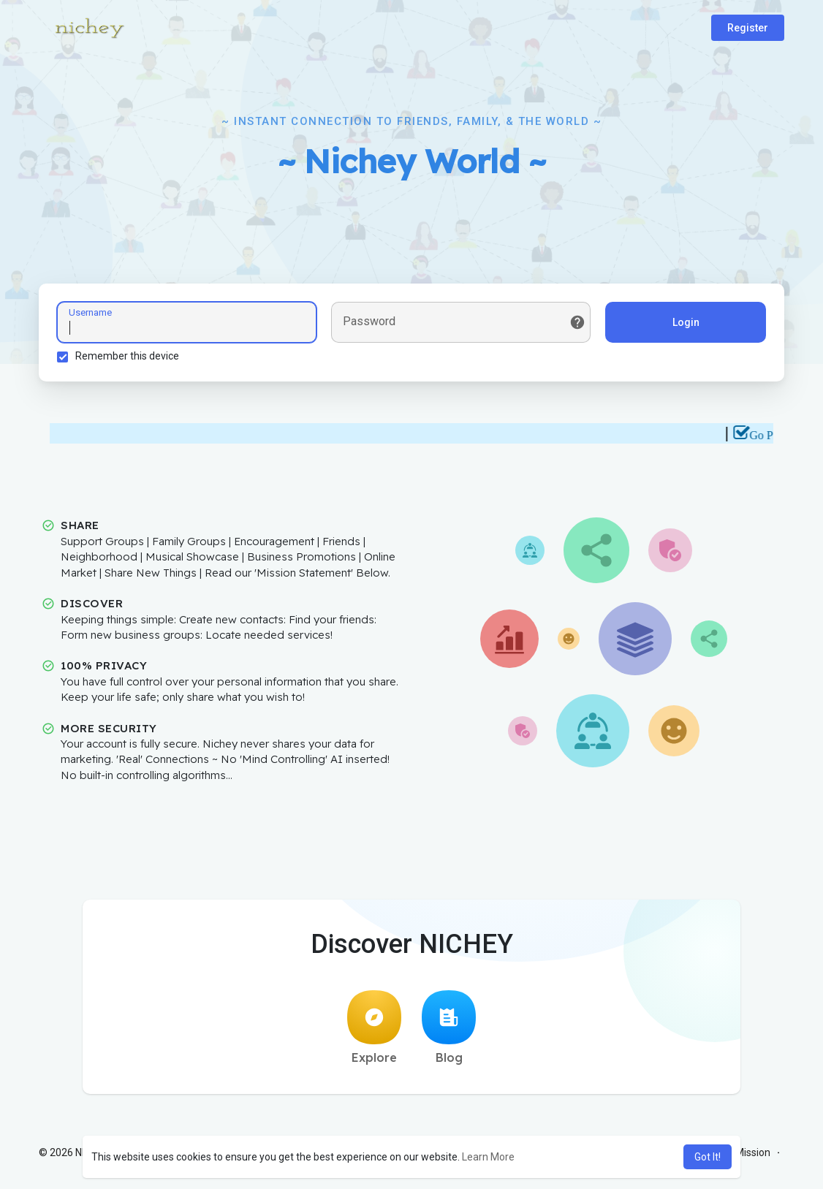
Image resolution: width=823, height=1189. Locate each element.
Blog (449, 1027)
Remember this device (127, 356)
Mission (752, 1152)
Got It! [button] (707, 1157)
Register (747, 28)
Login (685, 322)
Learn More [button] (488, 1157)
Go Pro (772, 435)
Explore (374, 1027)
